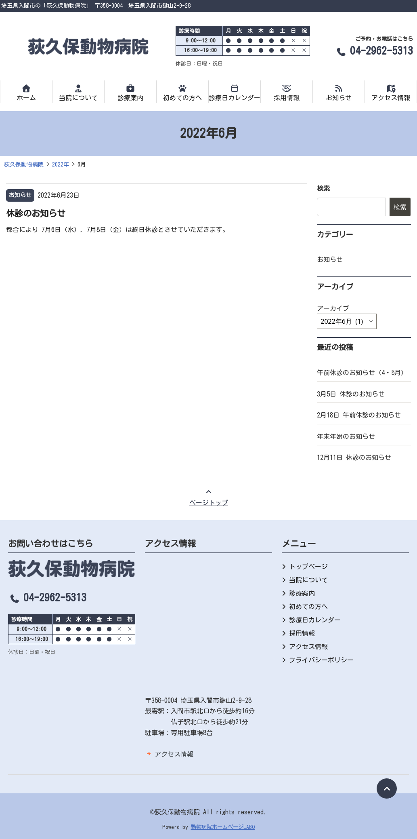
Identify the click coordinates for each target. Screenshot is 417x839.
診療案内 (130, 92)
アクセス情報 (391, 92)
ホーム (26, 92)
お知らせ (339, 92)
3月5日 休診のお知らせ (351, 394)
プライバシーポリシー (321, 660)
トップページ (308, 566)
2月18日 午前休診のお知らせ (359, 415)
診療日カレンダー (234, 92)
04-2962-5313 (374, 50)
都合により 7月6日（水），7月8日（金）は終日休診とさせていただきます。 (117, 229)
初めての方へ (182, 92)
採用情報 (286, 92)
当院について (78, 92)
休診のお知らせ (35, 213)
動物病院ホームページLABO (223, 827)
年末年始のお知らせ (346, 436)
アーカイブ (333, 308)
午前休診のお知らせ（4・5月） (362, 372)
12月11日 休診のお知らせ (354, 457)
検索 (323, 188)
